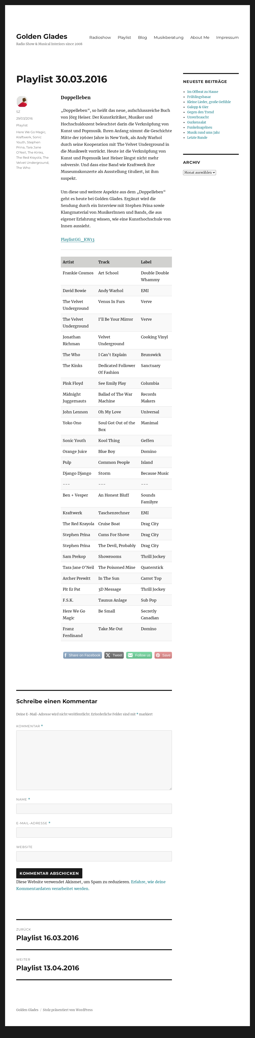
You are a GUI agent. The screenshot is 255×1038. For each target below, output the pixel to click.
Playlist (124, 37)
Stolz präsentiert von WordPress (68, 1010)
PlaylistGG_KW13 (77, 239)
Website (24, 847)
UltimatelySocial (167, 1034)
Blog (142, 37)
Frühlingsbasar (199, 97)
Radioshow (100, 37)
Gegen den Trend (200, 112)
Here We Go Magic (30, 132)
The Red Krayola (28, 157)
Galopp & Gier (198, 107)
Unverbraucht (198, 117)
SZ (18, 112)
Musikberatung (169, 37)
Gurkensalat (196, 122)
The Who (23, 168)
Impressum (227, 37)
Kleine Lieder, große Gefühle (209, 102)
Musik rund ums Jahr (203, 133)
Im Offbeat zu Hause (202, 92)
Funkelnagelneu (199, 127)
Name (23, 799)
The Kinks (35, 152)
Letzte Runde (197, 138)
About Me (199, 37)
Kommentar (29, 726)
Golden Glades (41, 36)
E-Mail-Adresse (33, 823)
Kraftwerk (23, 137)
